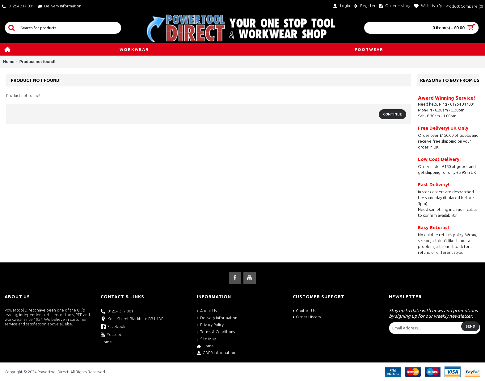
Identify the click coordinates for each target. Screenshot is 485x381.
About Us (207, 311)
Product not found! (37, 61)
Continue (392, 114)
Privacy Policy (210, 325)
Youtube (111, 335)
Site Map (206, 339)
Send (470, 326)
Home (8, 61)
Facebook (113, 327)
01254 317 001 (117, 311)
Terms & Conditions (216, 332)
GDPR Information (216, 352)
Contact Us (304, 310)
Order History (307, 317)
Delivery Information (217, 318)
